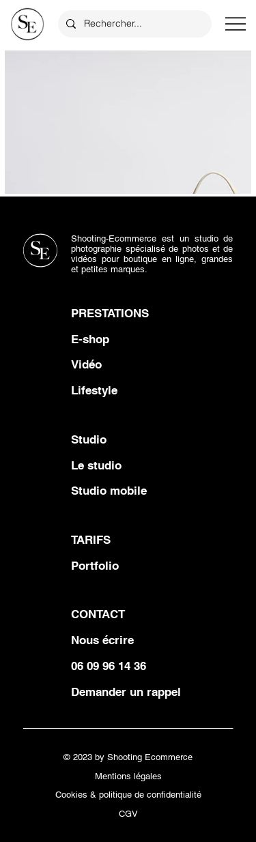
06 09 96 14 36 (108, 666)
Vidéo (86, 364)
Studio (88, 439)
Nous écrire (102, 640)
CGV (128, 814)
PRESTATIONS (110, 313)
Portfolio (95, 565)
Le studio (96, 465)
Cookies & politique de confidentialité (128, 794)
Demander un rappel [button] (126, 692)
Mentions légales (128, 776)
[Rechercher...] (133, 24)
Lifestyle (94, 390)
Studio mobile (109, 490)
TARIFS (91, 540)
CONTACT (98, 614)
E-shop (90, 339)
